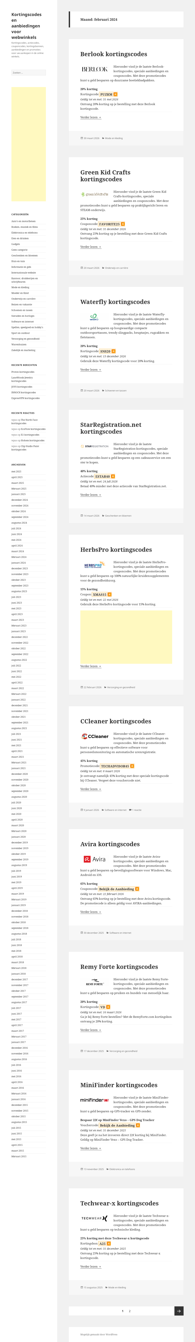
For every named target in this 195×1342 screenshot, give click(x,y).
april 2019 (17, 888)
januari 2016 (18, 1099)
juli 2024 (16, 528)
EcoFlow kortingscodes (33, 429)
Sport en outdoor (20, 333)
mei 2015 (16, 1139)
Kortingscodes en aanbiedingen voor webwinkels (26, 25)
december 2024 (19, 499)
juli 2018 (16, 939)
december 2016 (19, 1047)
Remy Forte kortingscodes (119, 967)
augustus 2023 (19, 591)
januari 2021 (18, 768)
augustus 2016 (19, 1059)
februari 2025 (18, 488)
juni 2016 (16, 1070)
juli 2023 (16, 597)
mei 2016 (16, 1076)
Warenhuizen (18, 344)
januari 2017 (18, 1042)
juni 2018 (16, 945)
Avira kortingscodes (110, 844)
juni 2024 (16, 534)
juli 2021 (16, 734)
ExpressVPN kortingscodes (25, 398)
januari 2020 (18, 836)
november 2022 (19, 642)
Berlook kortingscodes (113, 54)
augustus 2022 (19, 659)
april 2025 (17, 477)
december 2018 (19, 911)
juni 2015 (16, 1133)
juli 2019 (16, 871)
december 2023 (19, 568)
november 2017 (19, 985)
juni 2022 (16, 671)
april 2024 (17, 545)
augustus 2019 (19, 865)
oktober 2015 (18, 1116)
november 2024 (19, 505)
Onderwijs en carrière (23, 298)
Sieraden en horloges (22, 316)
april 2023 (17, 614)
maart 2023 (17, 619)
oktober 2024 (18, 511)
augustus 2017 (19, 1002)
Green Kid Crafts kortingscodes (105, 175)
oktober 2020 (18, 785)
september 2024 (19, 517)
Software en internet (22, 321)
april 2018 (17, 956)
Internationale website (23, 272)
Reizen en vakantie (21, 304)
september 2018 (19, 928)
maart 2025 (17, 483)
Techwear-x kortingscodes (119, 1203)
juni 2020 (16, 808)
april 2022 (17, 682)
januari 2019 (18, 905)
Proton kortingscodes (22, 371)
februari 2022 (18, 694)
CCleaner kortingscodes (115, 721)
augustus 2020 (19, 796)
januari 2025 (18, 494)
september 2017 (19, 996)
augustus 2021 (19, 728)
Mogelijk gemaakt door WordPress (98, 1334)
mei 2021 (16, 745)
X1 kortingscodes (30, 434)
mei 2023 (16, 608)
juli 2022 (16, 665)
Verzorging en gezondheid (25, 338)
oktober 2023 (18, 579)
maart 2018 (17, 962)
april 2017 (17, 1025)
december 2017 (19, 979)
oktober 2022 (18, 648)
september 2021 (19, 722)
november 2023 (19, 574)
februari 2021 (18, 762)
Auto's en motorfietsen (23, 221)
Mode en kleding (20, 287)
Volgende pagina (179, 1311)
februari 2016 (18, 1093)
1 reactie (136, 810)
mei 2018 (16, 951)
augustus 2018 (19, 933)
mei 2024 (16, 539)
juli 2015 (16, 1127)
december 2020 (19, 774)
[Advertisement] (28, 144)
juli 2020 (16, 802)
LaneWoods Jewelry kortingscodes (22, 379)
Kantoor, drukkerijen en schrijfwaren (24, 280)
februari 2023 (18, 625)
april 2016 (17, 1082)
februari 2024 (18, 557)
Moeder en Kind (20, 293)
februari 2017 (18, 1036)
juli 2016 (16, 1065)
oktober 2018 (18, 922)
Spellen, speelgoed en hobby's (27, 327)
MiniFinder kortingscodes (118, 1085)
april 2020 (17, 819)
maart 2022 (17, 688)
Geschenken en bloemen (24, 255)
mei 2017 (16, 1019)
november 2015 (19, 1110)
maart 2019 (17, 893)
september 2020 (19, 791)
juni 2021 (16, 739)
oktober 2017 (18, 991)
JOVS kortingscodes (21, 386)
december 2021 (19, 705)
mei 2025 (16, 471)
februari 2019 (18, 899)
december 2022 (19, 637)
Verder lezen (90, 117)
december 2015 (19, 1105)
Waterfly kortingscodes (115, 302)
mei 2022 (16, 676)
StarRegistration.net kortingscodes (110, 428)
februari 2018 (18, 968)
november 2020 (19, 779)
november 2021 (19, 711)
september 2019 (19, 859)
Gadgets (15, 244)
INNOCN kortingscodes (23, 392)
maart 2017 (17, 1030)
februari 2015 (18, 1156)
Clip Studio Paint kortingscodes (25, 448)
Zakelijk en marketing (23, 350)
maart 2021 (17, 756)
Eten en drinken (20, 238)
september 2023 (19, 585)
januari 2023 (18, 631)
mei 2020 (16, 814)
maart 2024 (17, 551)
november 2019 (19, 848)
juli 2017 (16, 1008)
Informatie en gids (21, 267)
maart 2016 (17, 1087)
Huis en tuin (18, 261)
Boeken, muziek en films (24, 227)
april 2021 (17, 751)
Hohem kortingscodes (32, 440)
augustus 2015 (19, 1122)
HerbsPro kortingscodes (116, 549)
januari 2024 (18, 562)
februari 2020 (18, 831)
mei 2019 (16, 882)
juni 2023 (16, 602)
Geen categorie (19, 249)
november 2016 (19, 1053)
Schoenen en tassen (22, 310)
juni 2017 (16, 1013)
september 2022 (19, 654)
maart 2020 (17, 825)
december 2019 (19, 842)
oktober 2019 (18, 854)
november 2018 (19, 916)
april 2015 (17, 1145)
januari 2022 (18, 699)
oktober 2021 (18, 716)
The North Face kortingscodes (24, 421)
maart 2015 (17, 1150)
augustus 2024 (19, 522)
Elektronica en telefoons (24, 232)
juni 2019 (16, 876)
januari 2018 (18, 973)
